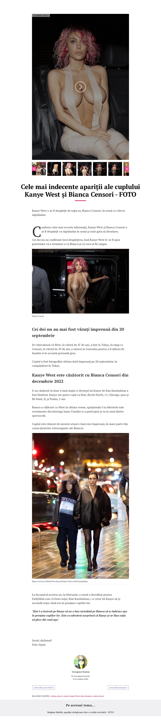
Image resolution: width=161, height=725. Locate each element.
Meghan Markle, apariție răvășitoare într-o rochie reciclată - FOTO (80, 712)
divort (59, 696)
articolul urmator (118, 687)
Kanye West (75, 696)
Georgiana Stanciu (80, 671)
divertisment (86, 696)
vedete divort (98, 696)
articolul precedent (43, 687)
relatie (53, 696)
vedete (66, 696)
